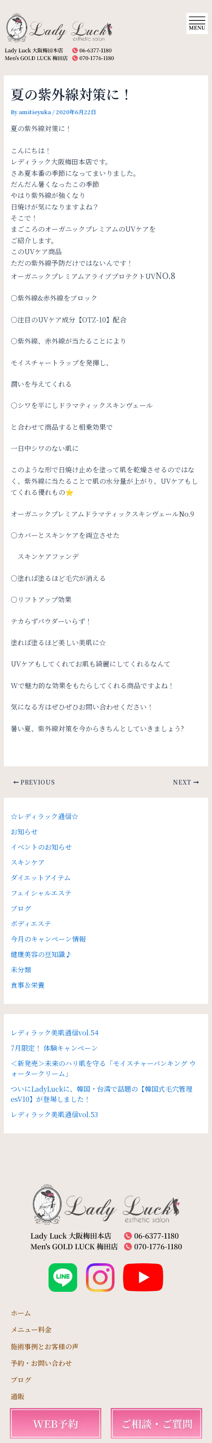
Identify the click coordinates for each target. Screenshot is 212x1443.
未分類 (21, 969)
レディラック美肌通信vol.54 (54, 1033)
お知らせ (24, 831)
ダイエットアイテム (41, 877)
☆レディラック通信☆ (44, 816)
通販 (17, 1396)
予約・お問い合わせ (41, 1363)
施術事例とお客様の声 (45, 1346)
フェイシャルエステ (41, 893)
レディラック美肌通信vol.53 (54, 1114)
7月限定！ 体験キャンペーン (54, 1048)
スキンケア (28, 862)
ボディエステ (31, 923)
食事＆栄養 (28, 985)
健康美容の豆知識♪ (41, 954)
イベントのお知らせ (41, 847)
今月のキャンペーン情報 (48, 939)
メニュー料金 (31, 1329)
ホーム (21, 1313)
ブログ (21, 908)
